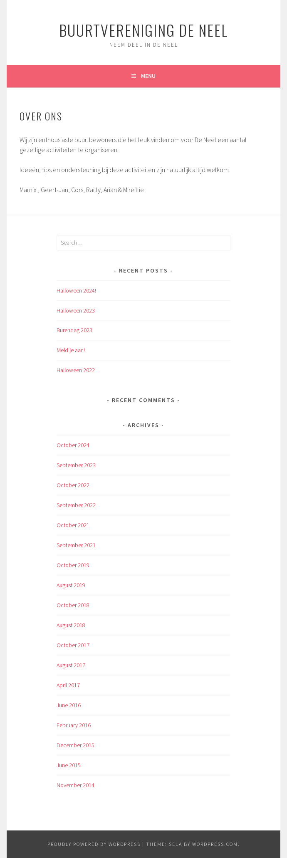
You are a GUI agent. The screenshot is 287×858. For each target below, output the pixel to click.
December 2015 (75, 745)
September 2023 (76, 465)
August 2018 (71, 625)
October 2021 (73, 525)
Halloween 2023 (76, 310)
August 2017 (71, 665)
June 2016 (69, 705)
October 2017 (73, 645)
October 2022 (73, 485)
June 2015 (69, 765)
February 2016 (74, 725)
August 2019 (71, 585)
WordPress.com (215, 844)
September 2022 (76, 505)
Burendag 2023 (74, 330)
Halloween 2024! (76, 290)
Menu (148, 76)
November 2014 (75, 785)
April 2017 (68, 685)
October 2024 (73, 445)
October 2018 (73, 605)
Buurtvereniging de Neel (143, 30)
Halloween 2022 (76, 370)
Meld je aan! (71, 350)
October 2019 (73, 565)
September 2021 (76, 545)
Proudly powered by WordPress (94, 844)
